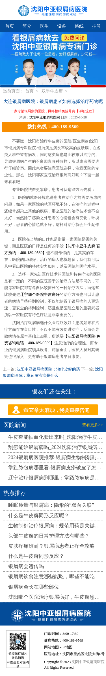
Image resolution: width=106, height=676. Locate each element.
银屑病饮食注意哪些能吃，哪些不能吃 (51, 576)
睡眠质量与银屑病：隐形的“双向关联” (51, 505)
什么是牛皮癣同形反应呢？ (38, 515)
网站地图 (51, 647)
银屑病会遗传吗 (26, 566)
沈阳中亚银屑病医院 (44, 117)
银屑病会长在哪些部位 (33, 587)
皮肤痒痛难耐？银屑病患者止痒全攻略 (51, 546)
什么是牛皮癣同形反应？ (36, 556)
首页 (9, 26)
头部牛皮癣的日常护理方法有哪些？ (49, 536)
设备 (61, 26)
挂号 (96, 26)
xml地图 (66, 647)
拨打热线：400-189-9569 (53, 126)
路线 (79, 26)
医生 (44, 26)
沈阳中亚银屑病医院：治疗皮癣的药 (48, 369)
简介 (26, 26)
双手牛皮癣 (53, 91)
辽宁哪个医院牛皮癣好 (40, 294)
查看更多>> (92, 425)
